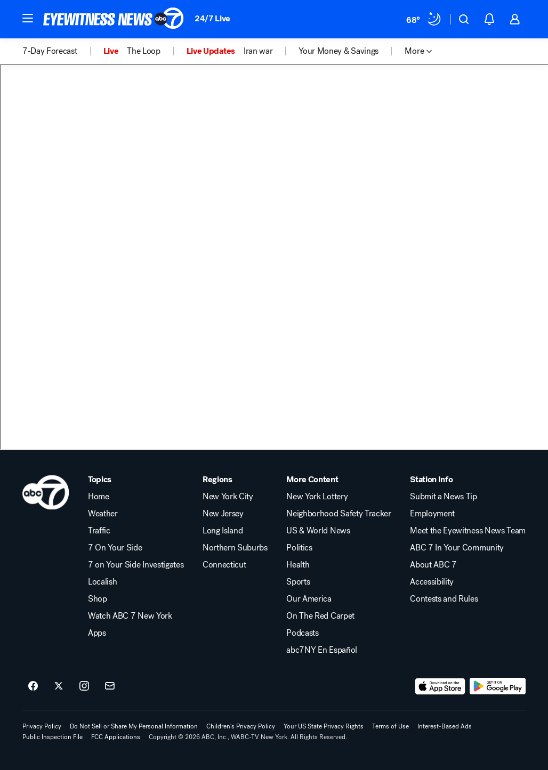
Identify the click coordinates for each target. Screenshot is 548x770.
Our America (308, 599)
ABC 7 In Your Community (457, 548)
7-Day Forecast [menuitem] (49, 51)
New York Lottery (317, 496)
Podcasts (302, 633)
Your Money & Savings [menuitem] (338, 51)
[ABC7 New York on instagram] (84, 686)
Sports (298, 582)
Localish (102, 582)
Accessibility (432, 582)
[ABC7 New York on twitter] (58, 686)
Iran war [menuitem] (258, 51)
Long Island (223, 530)
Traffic (99, 530)
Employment (432, 513)
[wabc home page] (45, 492)
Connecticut (224, 565)
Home (98, 496)
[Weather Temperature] (424, 19)
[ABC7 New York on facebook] (33, 686)
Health (297, 565)
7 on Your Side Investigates (135, 565)
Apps (97, 633)
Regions (217, 479)
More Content (312, 479)
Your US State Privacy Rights (324, 726)
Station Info (431, 479)
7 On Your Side (115, 548)
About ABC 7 (433, 565)
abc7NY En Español (321, 650)
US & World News (318, 530)
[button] (28, 18)
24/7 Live (212, 18)
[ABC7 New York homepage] (113, 19)
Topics (99, 479)
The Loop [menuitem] (143, 51)
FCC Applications (115, 737)
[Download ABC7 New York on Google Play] (498, 686)
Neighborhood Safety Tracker (338, 513)
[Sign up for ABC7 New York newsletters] (109, 686)
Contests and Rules (444, 599)
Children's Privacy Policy (240, 726)
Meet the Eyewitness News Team (468, 530)
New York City (228, 496)
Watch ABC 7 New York (130, 616)
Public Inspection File (52, 737)
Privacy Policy (41, 726)
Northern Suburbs (235, 548)
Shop (97, 599)
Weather (103, 513)
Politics (299, 548)
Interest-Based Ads (444, 726)
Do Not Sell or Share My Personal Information (134, 726)
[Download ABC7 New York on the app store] (440, 686)
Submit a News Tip (443, 496)
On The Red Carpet (320, 616)
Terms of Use (390, 726)
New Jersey (223, 513)
